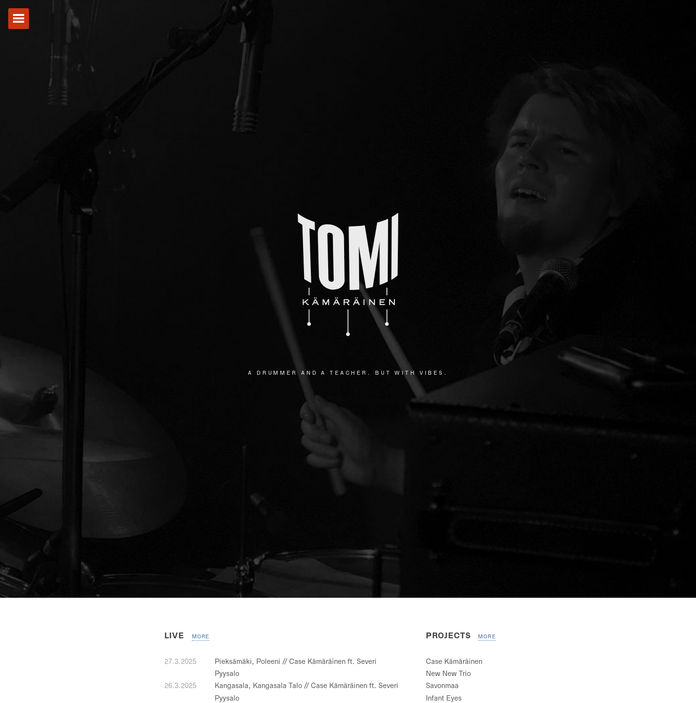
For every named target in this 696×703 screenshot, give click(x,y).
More (200, 636)
